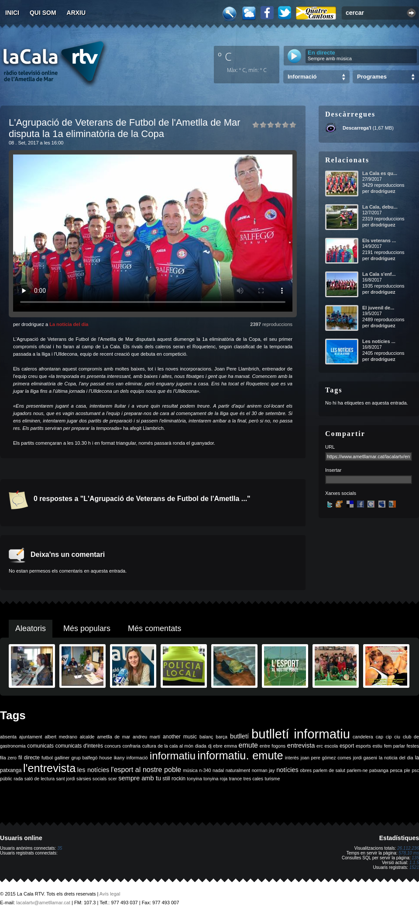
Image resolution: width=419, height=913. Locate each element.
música (190, 770)
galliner (62, 757)
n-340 (205, 770)
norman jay (263, 770)
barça (221, 736)
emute (248, 745)
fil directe (29, 758)
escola (331, 745)
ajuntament (30, 736)
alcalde (87, 736)
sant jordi (65, 778)
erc (319, 745)
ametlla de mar (113, 736)
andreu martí (146, 736)
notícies (287, 769)
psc (415, 770)
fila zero (8, 757)
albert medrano (61, 736)
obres (306, 770)
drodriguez (383, 191)
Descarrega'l (357, 127)
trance (235, 778)
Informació (302, 76)
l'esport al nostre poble (146, 769)
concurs (113, 745)
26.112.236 (408, 848)
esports (363, 745)
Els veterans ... (379, 240)
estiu (378, 745)
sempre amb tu (139, 778)
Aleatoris (30, 628)
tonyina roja (215, 778)
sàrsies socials (91, 778)
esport (347, 746)
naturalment (238, 770)
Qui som (43, 12)
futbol (47, 757)
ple (407, 770)
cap (379, 736)
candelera (363, 736)
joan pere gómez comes (326, 757)
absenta (8, 736)
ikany (119, 757)
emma (230, 745)
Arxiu (76, 12)
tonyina (194, 778)
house (106, 757)
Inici (12, 12)
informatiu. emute (240, 755)
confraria (132, 745)
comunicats (40, 746)
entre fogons (273, 745)
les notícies (93, 769)
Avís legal (110, 893)
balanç (206, 736)
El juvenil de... (378, 307)
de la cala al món (175, 745)
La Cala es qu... (379, 173)
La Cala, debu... (380, 206)
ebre (217, 745)
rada (18, 778)
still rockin (173, 779)
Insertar (333, 470)
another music (180, 737)
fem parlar (394, 745)
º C (225, 56)
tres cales (253, 778)
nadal (218, 770)
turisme (272, 778)
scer (112, 778)
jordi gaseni (365, 757)
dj (209, 745)
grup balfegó (84, 757)
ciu (397, 736)
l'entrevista (49, 768)
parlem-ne (357, 770)
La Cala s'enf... (379, 274)
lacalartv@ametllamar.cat (43, 902)
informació (137, 757)
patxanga (378, 770)
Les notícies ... (378, 341)
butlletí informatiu (300, 734)
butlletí (239, 736)
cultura (149, 745)
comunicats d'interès (79, 746)
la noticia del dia (396, 757)
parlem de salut (329, 770)
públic (6, 778)
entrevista (301, 745)
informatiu (173, 756)
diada (200, 745)
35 (59, 848)
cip (389, 736)
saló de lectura (39, 778)
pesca (396, 770)
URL (330, 447)
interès (292, 757)
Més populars (86, 628)
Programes (372, 76)
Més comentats (154, 628)
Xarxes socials (340, 493)
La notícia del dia (68, 324)
